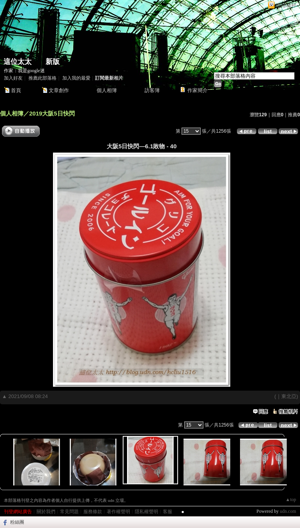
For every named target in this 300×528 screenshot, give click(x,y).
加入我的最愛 (76, 78)
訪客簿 (152, 90)
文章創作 (59, 90)
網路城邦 (286, 5)
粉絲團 (17, 522)
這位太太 (18, 62)
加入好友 (13, 78)
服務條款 (92, 511)
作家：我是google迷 (24, 70)
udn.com (288, 511)
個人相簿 (107, 90)
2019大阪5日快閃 (52, 113)
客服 (167, 511)
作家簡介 (197, 90)
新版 (53, 62)
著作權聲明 (118, 511)
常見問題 (69, 511)
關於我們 (46, 511)
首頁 (16, 90)
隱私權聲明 (146, 511)
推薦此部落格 (42, 78)
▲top (291, 499)
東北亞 (288, 396)
